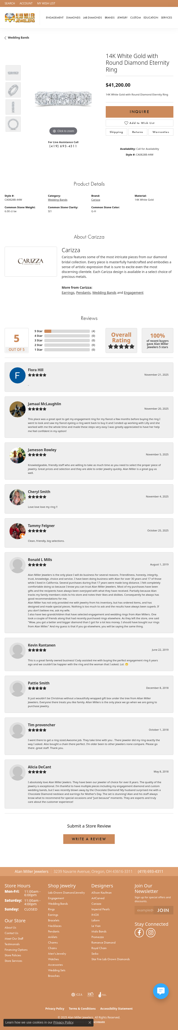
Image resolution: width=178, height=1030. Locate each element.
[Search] (10, 3)
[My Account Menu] (26, 3)
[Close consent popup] (89, 1022)
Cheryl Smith (39, 491)
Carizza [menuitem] (96, 903)
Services (166, 17)
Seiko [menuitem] (94, 953)
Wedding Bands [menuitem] (58, 903)
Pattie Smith (38, 683)
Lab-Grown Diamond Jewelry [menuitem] (66, 892)
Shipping (116, 132)
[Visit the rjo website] (90, 994)
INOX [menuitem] (95, 915)
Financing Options (16, 949)
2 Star (38, 345)
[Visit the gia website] (76, 994)
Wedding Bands (18, 38)
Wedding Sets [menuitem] (56, 970)
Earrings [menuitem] (53, 915)
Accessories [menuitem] (55, 965)
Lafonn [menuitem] (95, 920)
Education (151, 17)
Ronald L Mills (40, 559)
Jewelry (122, 17)
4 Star (38, 336)
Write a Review (89, 839)
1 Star (38, 350)
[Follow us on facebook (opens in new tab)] (139, 932)
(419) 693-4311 (63, 146)
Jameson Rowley (42, 450)
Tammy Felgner (41, 525)
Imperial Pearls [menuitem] (100, 909)
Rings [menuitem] (51, 909)
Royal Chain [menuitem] (99, 948)
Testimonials (12, 944)
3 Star (38, 340)
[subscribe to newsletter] (163, 910)
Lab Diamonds (92, 17)
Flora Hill (35, 370)
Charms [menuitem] (53, 942)
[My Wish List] (46, 3)
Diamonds (73, 17)
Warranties (161, 132)
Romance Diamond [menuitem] (103, 942)
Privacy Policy (54, 1009)
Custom (135, 17)
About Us (10, 927)
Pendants (83, 292)
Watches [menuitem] (53, 959)
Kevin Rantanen (41, 645)
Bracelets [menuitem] (53, 920)
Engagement (54, 17)
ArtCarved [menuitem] (97, 898)
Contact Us (11, 933)
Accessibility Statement (116, 1009)
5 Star (38, 331)
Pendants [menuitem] (53, 931)
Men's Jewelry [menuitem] (57, 953)
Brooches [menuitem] (54, 976)
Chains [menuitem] (52, 948)
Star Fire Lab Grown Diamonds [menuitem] (110, 959)
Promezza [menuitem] (97, 937)
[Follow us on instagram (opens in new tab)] (150, 932)
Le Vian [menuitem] (96, 926)
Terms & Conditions (82, 1009)
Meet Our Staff (14, 938)
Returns (137, 132)
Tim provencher (41, 725)
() (93, 331)
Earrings (68, 292)
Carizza (95, 199)
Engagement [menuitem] (56, 898)
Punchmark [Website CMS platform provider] (97, 1022)
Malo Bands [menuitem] (98, 931)
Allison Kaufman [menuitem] (101, 892)
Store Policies (13, 955)
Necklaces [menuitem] (54, 926)
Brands (110, 17)
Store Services (13, 961)
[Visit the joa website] (103, 994)
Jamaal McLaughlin (44, 404)
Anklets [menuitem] (52, 937)
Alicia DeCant (39, 767)
